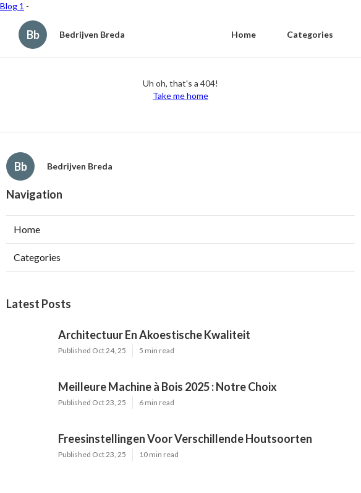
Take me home (180, 95)
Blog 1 (12, 6)
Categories (310, 34)
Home (243, 34)
